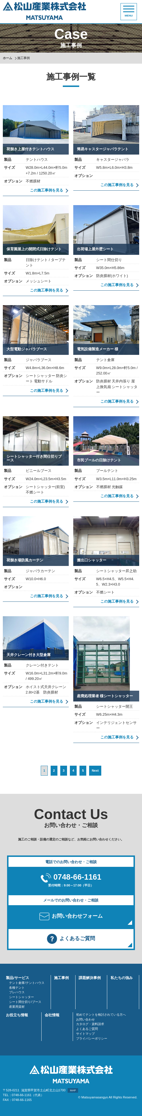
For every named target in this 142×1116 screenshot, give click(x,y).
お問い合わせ (85, 1019)
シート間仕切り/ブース (25, 1001)
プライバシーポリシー (91, 1038)
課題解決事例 (90, 978)
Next (95, 770)
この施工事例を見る (46, 190)
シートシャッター (21, 997)
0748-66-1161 (77, 877)
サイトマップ (85, 1033)
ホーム (7, 58)
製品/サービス (17, 978)
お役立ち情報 (17, 1015)
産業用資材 (17, 1006)
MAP (73, 1090)
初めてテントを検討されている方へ (101, 1014)
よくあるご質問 (87, 1028)
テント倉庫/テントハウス (26, 982)
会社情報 (52, 1015)
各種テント (17, 987)
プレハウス (17, 992)
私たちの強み (122, 978)
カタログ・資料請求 (90, 1024)
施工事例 (61, 978)
